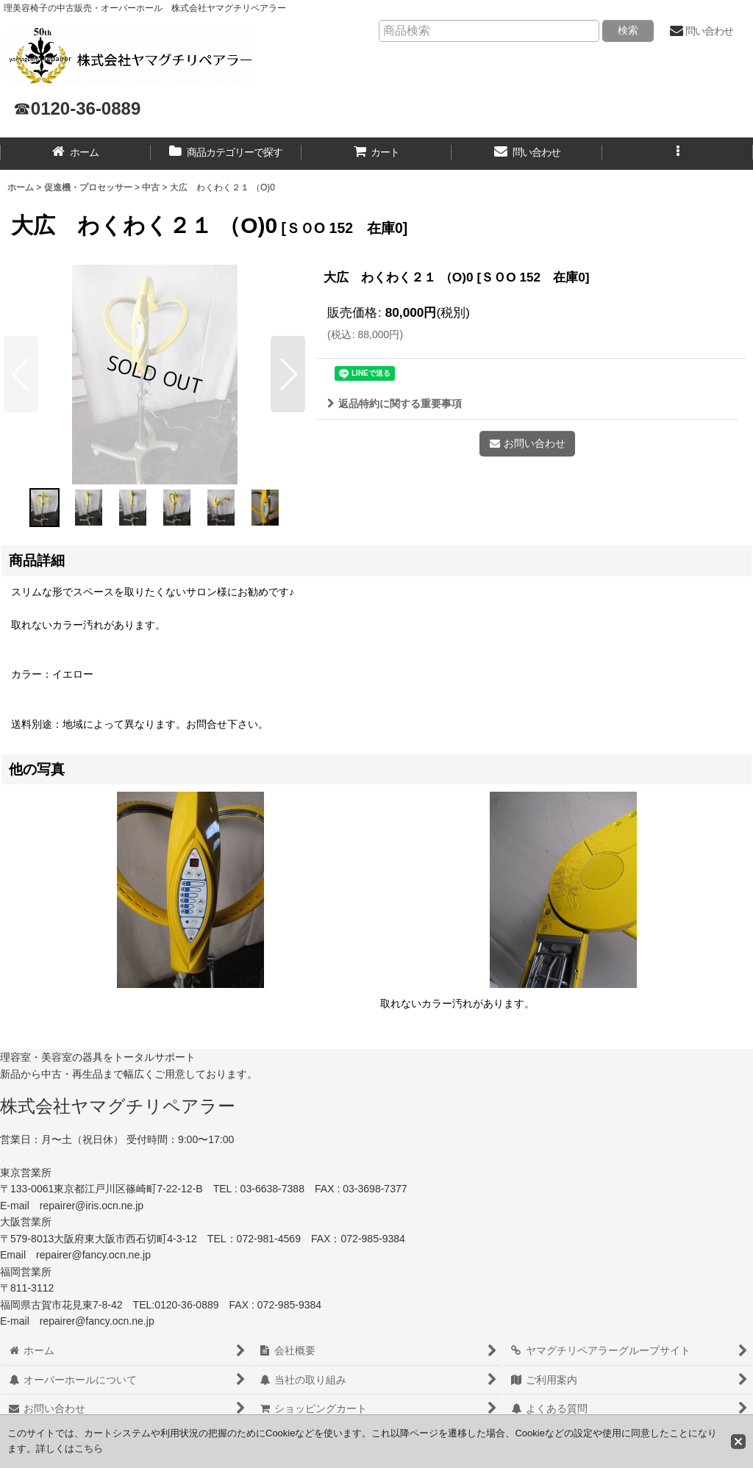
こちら (88, 1448)
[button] (677, 153)
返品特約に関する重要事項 (394, 403)
